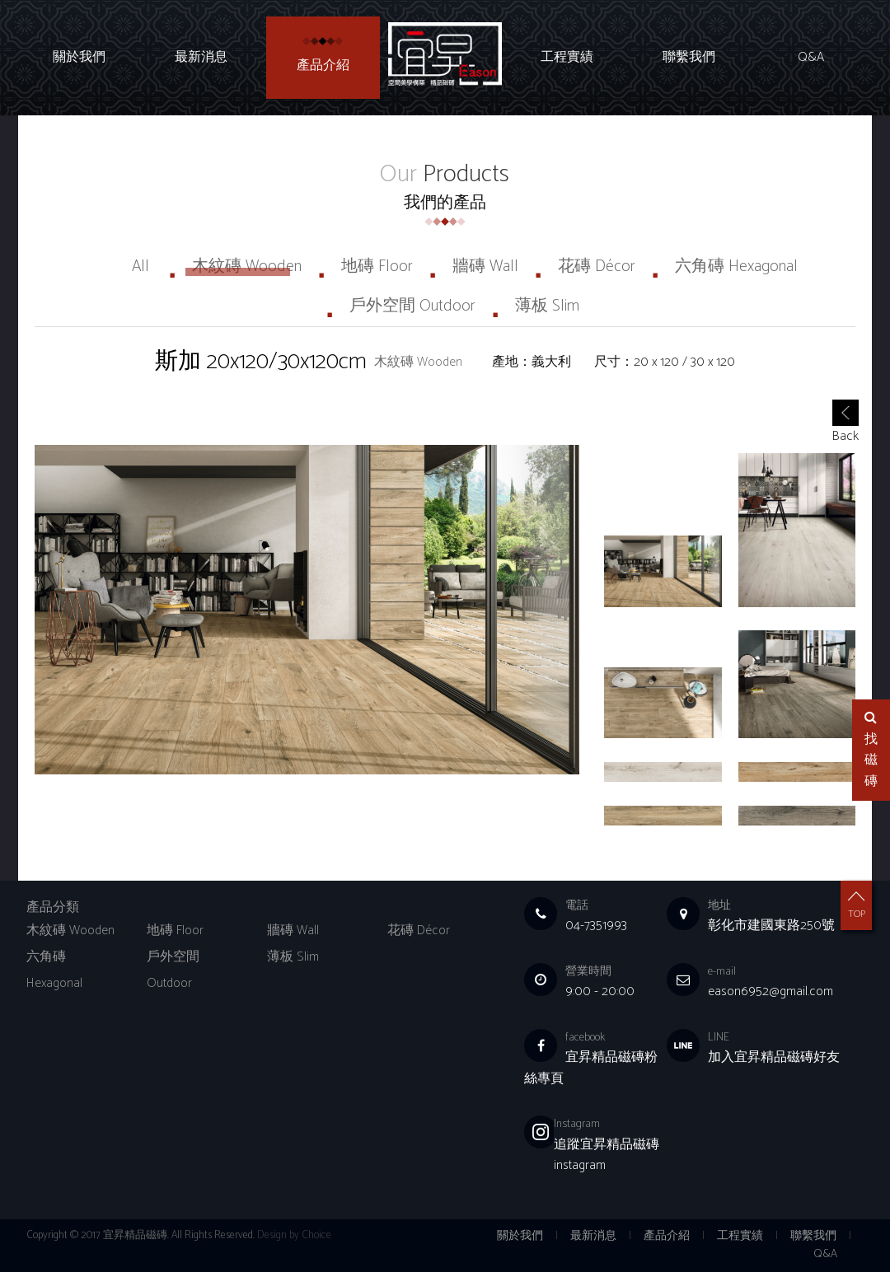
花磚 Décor (596, 266)
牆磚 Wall (485, 266)
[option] (307, 609)
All (140, 266)
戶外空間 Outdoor (412, 306)
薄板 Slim (547, 306)
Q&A (811, 57)
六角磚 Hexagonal (736, 266)
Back (845, 425)
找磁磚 (871, 751)
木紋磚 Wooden (247, 266)
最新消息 (201, 57)
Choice (316, 1235)
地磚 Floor (377, 266)
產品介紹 (323, 66)
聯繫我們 (689, 57)
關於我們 (79, 57)
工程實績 (567, 57)
